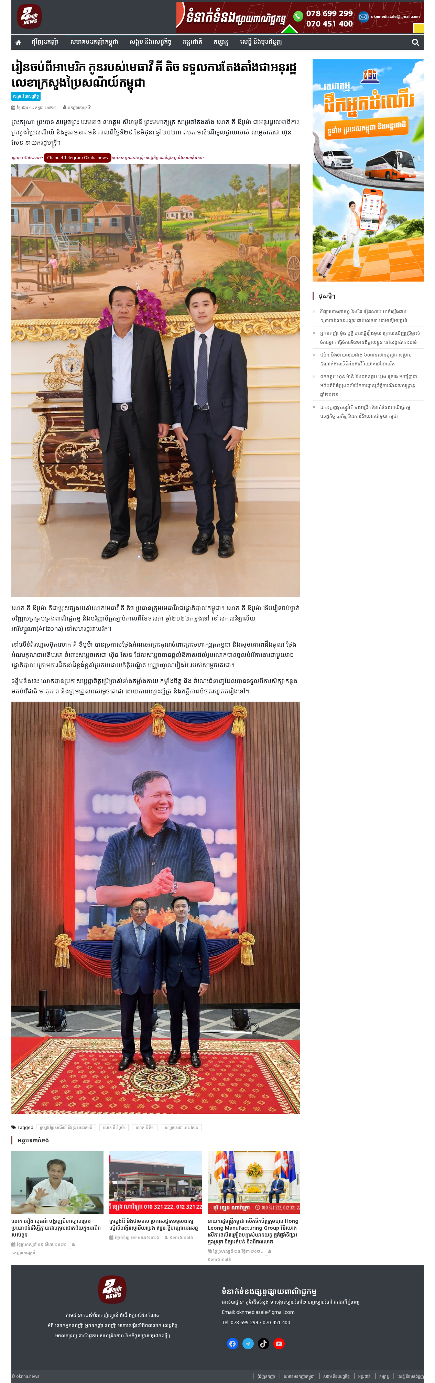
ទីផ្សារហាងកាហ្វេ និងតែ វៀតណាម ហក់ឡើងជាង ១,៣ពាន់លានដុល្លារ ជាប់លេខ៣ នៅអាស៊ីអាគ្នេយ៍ (363, 315)
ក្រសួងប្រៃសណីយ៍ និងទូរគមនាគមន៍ (66, 1127)
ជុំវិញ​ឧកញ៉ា (45, 42)
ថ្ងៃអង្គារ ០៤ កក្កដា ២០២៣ (36, 107)
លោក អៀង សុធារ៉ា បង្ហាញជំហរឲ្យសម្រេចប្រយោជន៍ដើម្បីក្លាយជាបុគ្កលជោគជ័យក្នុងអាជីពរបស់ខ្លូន (56, 1227)
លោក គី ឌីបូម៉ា (114, 1127)
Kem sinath (181, 1237)
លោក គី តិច (145, 1127)
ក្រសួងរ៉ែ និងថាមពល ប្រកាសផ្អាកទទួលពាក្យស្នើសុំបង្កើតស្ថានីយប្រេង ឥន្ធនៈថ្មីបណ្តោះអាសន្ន (153, 1224)
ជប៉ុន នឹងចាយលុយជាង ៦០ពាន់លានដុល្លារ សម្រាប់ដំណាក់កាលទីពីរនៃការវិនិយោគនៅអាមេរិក (366, 359)
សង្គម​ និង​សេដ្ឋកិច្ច (151, 42)
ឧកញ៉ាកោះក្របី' (79, 107)
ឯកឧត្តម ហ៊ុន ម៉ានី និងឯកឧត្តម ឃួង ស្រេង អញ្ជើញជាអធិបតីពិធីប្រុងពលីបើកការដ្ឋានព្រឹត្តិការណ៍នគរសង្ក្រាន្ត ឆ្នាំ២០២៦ (368, 385)
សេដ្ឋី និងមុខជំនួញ (261, 42)
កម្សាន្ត (221, 42)
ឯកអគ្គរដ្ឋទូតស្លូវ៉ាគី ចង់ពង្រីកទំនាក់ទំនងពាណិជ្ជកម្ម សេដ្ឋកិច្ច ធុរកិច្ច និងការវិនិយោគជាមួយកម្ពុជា (365, 411)
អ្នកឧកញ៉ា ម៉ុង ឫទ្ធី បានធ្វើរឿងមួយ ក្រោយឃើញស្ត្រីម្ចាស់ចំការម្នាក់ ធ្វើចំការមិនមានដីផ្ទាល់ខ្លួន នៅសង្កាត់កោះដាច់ (370, 337)
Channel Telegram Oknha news (77, 158)
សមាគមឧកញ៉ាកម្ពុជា (94, 42)
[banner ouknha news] (300, 16)
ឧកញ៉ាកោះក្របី (23, 1252)
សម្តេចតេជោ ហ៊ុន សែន (181, 1127)
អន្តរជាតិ (192, 42)
